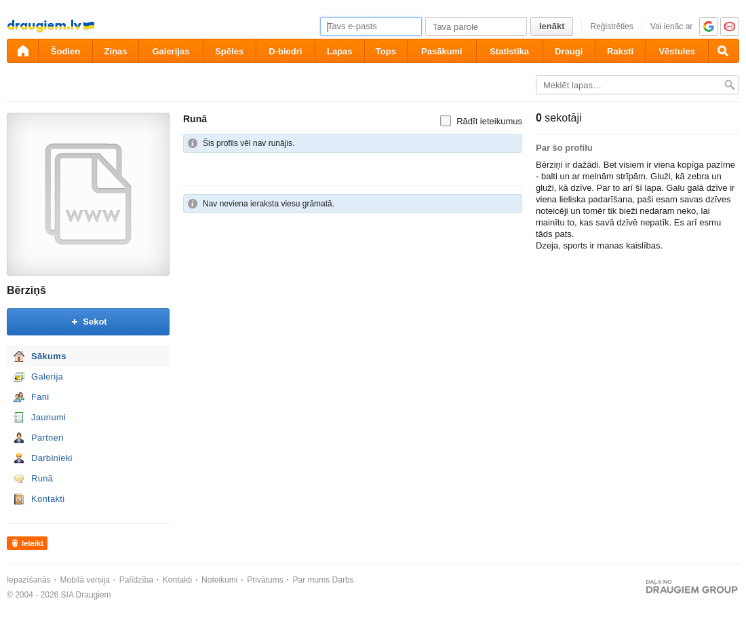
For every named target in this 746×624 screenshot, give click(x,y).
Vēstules (676, 51)
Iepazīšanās (29, 580)
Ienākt (552, 26)
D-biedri (285, 51)
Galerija (47, 376)
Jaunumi (48, 417)
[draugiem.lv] (22, 51)
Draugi (569, 51)
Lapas (340, 51)
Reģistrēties (611, 26)
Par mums (311, 580)
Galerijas (170, 51)
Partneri (47, 438)
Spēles (229, 51)
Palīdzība (136, 580)
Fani (40, 397)
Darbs (343, 580)
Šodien (65, 51)
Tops (386, 51)
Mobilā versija (85, 580)
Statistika (509, 51)
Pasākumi (442, 51)
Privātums (265, 580)
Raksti (620, 51)
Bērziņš (26, 290)
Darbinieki (52, 458)
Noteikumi (219, 580)
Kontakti (47, 499)
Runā (42, 478)
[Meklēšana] (723, 51)
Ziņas (115, 51)
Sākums (48, 356)
